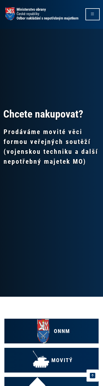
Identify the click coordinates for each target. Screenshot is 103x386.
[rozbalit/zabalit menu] (92, 14)
